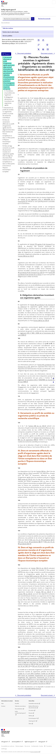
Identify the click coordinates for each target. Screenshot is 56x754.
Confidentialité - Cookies (37, 746)
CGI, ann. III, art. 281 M (39, 666)
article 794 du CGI (42, 592)
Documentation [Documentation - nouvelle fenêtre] (18, 709)
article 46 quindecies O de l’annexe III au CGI (36, 274)
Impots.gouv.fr (32, 721)
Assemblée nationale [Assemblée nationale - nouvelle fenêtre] (33, 703)
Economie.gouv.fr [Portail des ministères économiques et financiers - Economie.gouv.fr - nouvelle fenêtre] (33, 718)
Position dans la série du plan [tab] (11, 32)
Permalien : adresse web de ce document (38, 44)
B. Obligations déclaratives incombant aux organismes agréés (9, 101)
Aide (2, 703)
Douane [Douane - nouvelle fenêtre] (30, 713)
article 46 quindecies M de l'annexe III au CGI (36, 272)
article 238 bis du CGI (40, 211)
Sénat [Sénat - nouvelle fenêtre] (30, 723)
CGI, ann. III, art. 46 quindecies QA (41, 540)
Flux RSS (17, 703)
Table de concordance (20, 706)
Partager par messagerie (47, 49)
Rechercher (32, 18)
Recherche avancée (44, 19)
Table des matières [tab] (8, 28)
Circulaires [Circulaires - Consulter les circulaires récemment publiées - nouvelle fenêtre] (31, 710)
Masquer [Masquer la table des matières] (7, 54)
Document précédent (24, 53)
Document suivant (47, 53)
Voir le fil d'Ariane (5, 22)
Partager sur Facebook (47, 44)
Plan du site (27, 746)
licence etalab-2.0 (34, 752)
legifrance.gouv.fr (30, 742)
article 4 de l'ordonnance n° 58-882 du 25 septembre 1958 (36, 439)
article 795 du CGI (24, 594)
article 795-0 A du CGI (38, 568)
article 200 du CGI (25, 473)
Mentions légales (20, 746)
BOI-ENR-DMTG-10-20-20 (33, 689)
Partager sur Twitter (38, 49)
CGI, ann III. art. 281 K (43, 664)
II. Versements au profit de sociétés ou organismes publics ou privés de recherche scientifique (8, 113)
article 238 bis (41, 471)
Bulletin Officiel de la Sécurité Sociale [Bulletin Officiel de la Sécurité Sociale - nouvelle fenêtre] (33, 707)
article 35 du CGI (46, 216)
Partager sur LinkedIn (43, 49)
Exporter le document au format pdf (38, 40)
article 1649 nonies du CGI (34, 576)
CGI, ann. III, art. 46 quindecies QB (29, 542)
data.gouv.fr (42, 742)
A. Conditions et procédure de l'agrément (9, 93)
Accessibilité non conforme (7, 746)
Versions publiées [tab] (7, 36)
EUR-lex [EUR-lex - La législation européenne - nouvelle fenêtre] (30, 715)
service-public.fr (16, 742)
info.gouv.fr (4, 742)
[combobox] (17, 18)
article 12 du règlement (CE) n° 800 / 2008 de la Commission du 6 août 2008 (36, 114)
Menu (53, 2)
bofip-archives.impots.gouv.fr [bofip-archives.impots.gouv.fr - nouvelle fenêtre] (20, 712)
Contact (3, 706)
